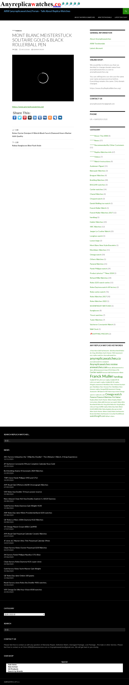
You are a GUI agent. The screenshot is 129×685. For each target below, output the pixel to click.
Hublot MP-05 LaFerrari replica (100, 380)
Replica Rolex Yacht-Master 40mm (101, 400)
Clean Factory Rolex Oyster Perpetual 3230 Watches (25, 548)
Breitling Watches (97, 180)
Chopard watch (96, 199)
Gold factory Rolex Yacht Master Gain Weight (22, 569)
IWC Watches (95, 227)
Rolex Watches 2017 (98, 296)
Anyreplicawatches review (104, 364)
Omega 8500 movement (107, 389)
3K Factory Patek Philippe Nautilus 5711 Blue (22, 555)
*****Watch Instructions (100, 161)
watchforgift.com (97, 416)
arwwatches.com (98, 367)
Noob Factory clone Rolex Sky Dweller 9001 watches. (25, 582)
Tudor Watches (96, 320)
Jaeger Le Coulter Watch (100, 231)
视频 (15, 49)
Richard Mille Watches (99, 278)
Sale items (12, 665)
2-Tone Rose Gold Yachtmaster (99, 350)
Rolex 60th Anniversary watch (107, 402)
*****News (94, 140)
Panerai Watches (97, 264)
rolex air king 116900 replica (99, 407)
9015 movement (117, 353)
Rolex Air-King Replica (117, 404)
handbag (93, 217)
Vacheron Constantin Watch (101, 324)
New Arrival (13, 667)
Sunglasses (94, 310)
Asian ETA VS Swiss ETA (111, 370)
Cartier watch (96, 372)
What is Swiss (110, 416)
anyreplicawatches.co (105, 358)
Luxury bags (95, 241)
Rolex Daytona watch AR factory (103, 287)
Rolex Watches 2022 (98, 301)
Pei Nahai (116, 397)
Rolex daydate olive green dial (112, 409)
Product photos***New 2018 (102, 273)
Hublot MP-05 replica (112, 382)
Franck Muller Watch (98, 208)
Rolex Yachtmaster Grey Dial (106, 414)
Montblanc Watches (98, 250)
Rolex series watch (97, 292)
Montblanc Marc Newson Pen (102, 387)
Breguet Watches (97, 175)
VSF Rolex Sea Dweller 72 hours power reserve (23, 492)
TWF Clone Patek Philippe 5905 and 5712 (21, 478)
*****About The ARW (99, 136)
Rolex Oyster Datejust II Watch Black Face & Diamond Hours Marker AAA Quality (43, 132)
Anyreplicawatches (110, 355)
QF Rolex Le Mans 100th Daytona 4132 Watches (23, 520)
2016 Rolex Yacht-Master (104, 353)
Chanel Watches (96, 194)
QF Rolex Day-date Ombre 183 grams (19, 575)
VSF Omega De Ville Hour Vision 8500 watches (23, 589)
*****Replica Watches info (100, 152)
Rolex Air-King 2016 (103, 404)
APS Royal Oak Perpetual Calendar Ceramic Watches (25, 534)
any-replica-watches (96, 355)
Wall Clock (94, 329)
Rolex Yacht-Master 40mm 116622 (101, 411)
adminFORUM (38, 49)
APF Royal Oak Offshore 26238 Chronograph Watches (26, 485)
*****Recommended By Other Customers (107, 145)
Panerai (93, 397)
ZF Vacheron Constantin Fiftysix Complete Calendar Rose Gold (29, 464)
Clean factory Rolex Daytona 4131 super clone (22, 562)
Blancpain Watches (97, 171)
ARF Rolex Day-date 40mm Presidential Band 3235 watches (28, 513)
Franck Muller (101, 376)
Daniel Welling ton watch (100, 203)
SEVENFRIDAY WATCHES (100, 306)
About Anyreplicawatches (85, 17)
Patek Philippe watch (98, 268)
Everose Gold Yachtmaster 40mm (112, 372)
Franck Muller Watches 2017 (101, 213)
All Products (13, 669)
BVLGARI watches (97, 185)
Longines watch (96, 236)
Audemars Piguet (97, 166)
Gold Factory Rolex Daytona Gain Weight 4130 (23, 506)
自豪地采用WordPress (12, 682)
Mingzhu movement (96, 384)
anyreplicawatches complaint (99, 362)
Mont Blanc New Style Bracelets (103, 245)
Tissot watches (96, 315)
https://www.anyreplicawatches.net (28, 106)
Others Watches (97, 259)
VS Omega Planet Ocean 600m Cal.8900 (20, 527)
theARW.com (120, 414)
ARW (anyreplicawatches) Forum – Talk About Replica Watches (37, 11)
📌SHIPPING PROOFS (99, 334)
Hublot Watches (96, 222)
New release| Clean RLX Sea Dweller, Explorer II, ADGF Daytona (29, 499)
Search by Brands (15, 671)
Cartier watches (96, 189)
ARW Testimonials (105, 17)
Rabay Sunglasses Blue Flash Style (43, 144)
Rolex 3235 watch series (100, 282)
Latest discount (121, 17)
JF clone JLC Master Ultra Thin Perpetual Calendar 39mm (27, 541)
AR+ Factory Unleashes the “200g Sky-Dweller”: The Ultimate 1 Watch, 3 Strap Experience (40, 457)
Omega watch (95, 254)
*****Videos (17, 31)
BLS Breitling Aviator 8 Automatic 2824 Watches (23, 471)
